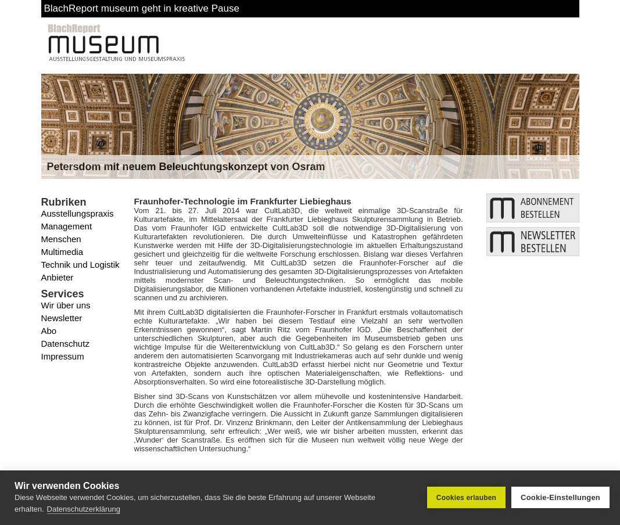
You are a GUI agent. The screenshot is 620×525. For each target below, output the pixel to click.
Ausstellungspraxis (77, 213)
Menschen (61, 239)
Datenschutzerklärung (83, 509)
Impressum (62, 356)
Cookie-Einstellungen (560, 497)
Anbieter (57, 277)
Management (66, 226)
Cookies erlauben (466, 498)
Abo (49, 331)
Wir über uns (66, 305)
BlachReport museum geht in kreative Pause (141, 8)
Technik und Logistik (80, 264)
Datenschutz (65, 343)
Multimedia (62, 252)
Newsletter (62, 318)
